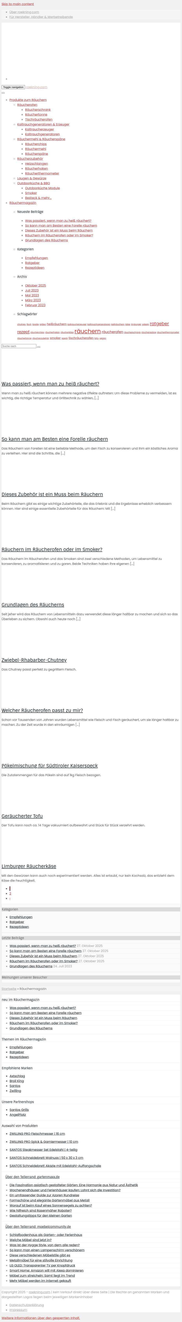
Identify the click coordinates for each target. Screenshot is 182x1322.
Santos (15, 1086)
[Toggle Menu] (3, 93)
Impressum (18, 1310)
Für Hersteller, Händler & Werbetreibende (41, 17)
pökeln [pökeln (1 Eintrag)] (145, 324)
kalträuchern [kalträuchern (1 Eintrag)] (118, 324)
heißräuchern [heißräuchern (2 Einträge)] (57, 324)
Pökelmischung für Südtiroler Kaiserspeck (50, 766)
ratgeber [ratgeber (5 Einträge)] (159, 324)
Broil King (17, 1081)
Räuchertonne (36, 114)
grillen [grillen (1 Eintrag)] (43, 324)
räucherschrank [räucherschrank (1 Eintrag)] (132, 332)
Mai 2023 (32, 295)
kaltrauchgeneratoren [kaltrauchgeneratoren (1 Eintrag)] (98, 324)
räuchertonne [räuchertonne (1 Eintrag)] (24, 338)
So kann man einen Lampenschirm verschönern (47, 1250)
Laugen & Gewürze (31, 178)
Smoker (31, 193)
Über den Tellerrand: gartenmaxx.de (32, 1177)
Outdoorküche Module (42, 188)
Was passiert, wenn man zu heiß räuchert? (58, 220)
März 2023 (33, 300)
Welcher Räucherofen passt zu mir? (42, 710)
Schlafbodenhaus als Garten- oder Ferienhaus (46, 1235)
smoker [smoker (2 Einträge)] (55, 338)
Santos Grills (19, 1110)
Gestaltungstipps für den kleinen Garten (41, 1215)
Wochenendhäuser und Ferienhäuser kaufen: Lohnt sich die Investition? (65, 1190)
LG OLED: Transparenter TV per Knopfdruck (42, 1265)
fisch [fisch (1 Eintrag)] (29, 324)
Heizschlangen (36, 163)
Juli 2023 (32, 290)
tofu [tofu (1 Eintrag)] (97, 338)
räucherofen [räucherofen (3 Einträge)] (112, 331)
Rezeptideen (34, 267)
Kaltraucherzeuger (39, 129)
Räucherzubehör (30, 158)
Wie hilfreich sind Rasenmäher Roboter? (41, 1210)
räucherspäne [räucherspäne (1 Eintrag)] (148, 332)
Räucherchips (36, 144)
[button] (41, 1318)
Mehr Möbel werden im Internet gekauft (40, 1280)
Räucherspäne (36, 154)
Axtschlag (17, 1076)
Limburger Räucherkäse (29, 866)
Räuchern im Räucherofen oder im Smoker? (59, 235)
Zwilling (15, 1090)
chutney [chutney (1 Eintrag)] (21, 324)
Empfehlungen (36, 258)
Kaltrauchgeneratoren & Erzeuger (43, 124)
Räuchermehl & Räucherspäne (41, 139)
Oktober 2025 (35, 285)
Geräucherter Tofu (22, 816)
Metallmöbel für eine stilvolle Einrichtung (41, 1260)
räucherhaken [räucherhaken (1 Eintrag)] (52, 332)
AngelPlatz (18, 1114)
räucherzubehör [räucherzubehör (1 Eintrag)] (40, 338)
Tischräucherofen (38, 119)
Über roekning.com (24, 12)
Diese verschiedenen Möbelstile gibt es (40, 1255)
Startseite (9, 989)
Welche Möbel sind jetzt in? (31, 1240)
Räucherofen (27, 105)
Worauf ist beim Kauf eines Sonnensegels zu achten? (51, 1205)
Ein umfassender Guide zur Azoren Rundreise (44, 1195)
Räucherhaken (36, 168)
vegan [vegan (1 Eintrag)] (102, 338)
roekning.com (36, 87)
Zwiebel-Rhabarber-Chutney (34, 660)
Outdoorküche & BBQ (33, 183)
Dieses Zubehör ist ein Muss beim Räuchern (59, 230)
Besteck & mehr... (38, 198)
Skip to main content (18, 4)
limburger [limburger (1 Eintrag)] (136, 324)
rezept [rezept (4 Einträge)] (23, 331)
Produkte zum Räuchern (28, 100)
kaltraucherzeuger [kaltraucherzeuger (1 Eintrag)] (76, 324)
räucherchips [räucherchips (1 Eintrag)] (37, 332)
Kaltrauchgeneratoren (42, 134)
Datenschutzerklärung (26, 1305)
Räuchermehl (35, 149)
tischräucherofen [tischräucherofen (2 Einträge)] (81, 338)
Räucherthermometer (42, 173)
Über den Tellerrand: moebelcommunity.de (38, 1227)
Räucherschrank (38, 109)
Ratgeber (32, 263)
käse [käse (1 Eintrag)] (127, 324)
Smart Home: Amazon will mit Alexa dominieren (47, 1270)
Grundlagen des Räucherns (46, 240)
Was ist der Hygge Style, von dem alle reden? (45, 1245)
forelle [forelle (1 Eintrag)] (35, 324)
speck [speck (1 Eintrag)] (65, 338)
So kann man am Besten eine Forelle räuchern (61, 225)
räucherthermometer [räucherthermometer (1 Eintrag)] (168, 332)
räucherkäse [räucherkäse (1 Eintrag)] (67, 332)
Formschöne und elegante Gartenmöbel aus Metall (50, 1200)
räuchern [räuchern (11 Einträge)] (88, 331)
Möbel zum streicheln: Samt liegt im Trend (42, 1275)
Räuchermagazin (22, 203)
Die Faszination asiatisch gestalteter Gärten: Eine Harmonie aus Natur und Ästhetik (74, 1185)
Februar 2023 (35, 305)
